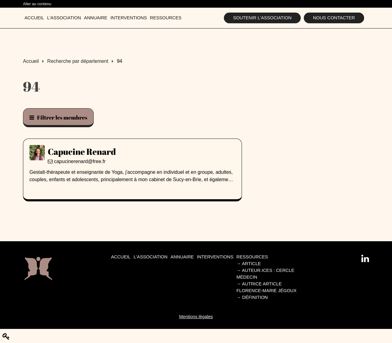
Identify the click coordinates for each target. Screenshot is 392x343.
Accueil (34, 17)
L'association (64, 17)
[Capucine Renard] (132, 151)
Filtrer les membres (58, 117)
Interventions (128, 17)
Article (248, 263)
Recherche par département (77, 61)
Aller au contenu (37, 4)
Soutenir (262, 17)
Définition (252, 297)
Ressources (166, 17)
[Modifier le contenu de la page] (6, 336)
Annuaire (95, 17)
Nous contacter (334, 17)
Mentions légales (196, 316)
